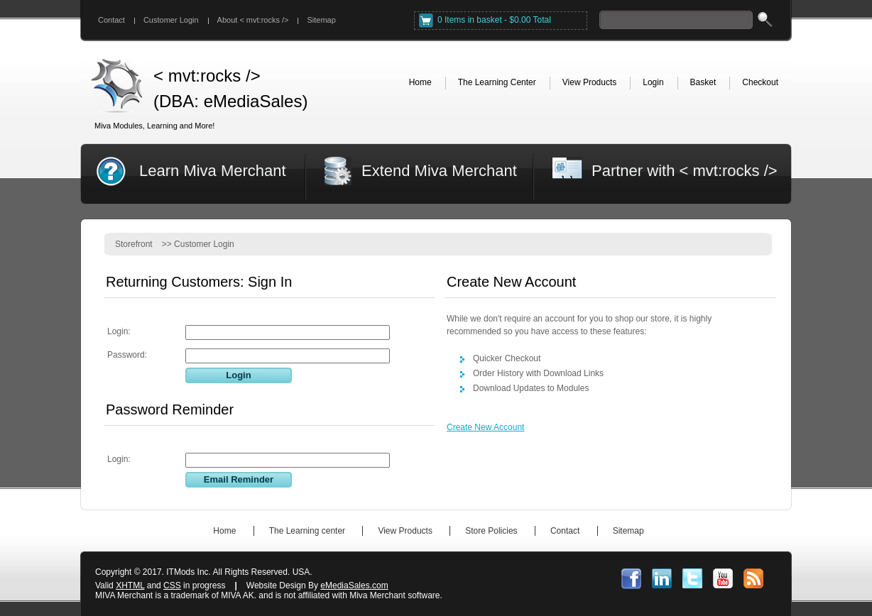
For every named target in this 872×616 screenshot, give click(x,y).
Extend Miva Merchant (439, 171)
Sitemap (321, 20)
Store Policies (491, 531)
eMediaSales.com (354, 585)
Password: (127, 355)
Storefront (134, 244)
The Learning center (307, 531)
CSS (172, 585)
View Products (405, 531)
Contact (111, 20)
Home (224, 531)
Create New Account (485, 427)
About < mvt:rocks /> (253, 20)
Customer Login (171, 20)
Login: (119, 331)
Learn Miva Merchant (212, 171)
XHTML (130, 585)
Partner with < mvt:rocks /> (685, 171)
